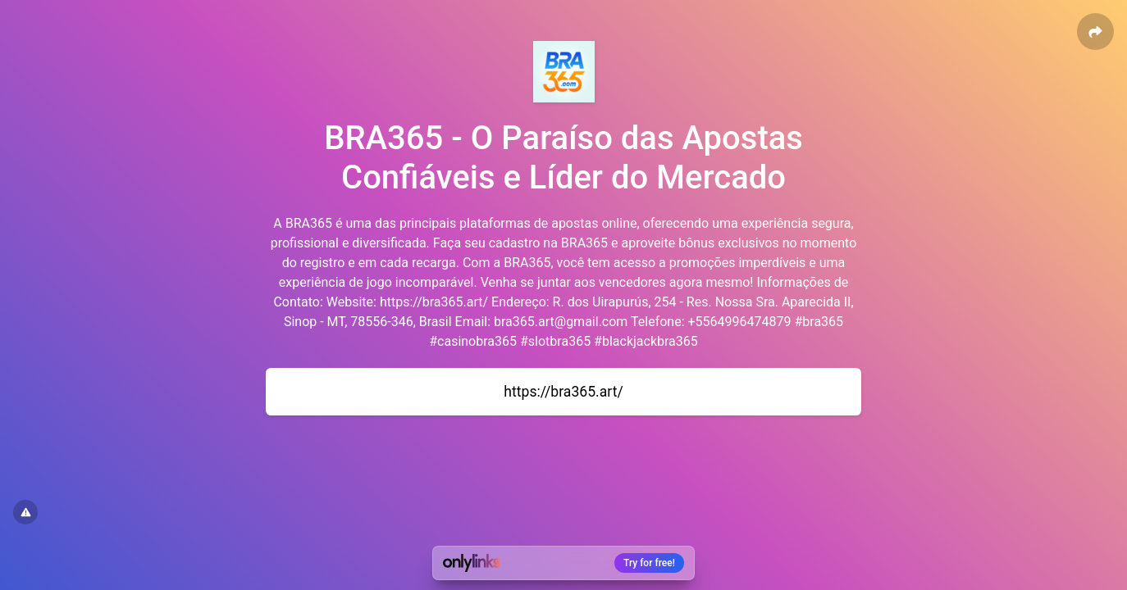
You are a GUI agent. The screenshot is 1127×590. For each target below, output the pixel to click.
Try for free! (649, 563)
